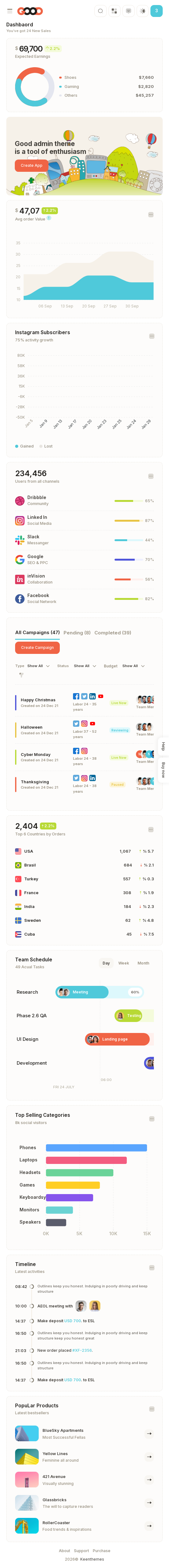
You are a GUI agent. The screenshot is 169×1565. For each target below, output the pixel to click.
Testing (134, 1015)
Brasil (30, 865)
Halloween (31, 727)
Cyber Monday (36, 754)
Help (163, 746)
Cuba (29, 934)
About (64, 1550)
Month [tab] (143, 963)
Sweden (32, 920)
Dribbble (36, 497)
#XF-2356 (82, 1350)
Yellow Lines (55, 1453)
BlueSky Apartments (62, 1430)
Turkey (31, 879)
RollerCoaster (56, 1522)
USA (28, 851)
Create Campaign (37, 647)
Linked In (37, 517)
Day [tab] (106, 963)
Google (35, 556)
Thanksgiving (35, 782)
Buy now (163, 770)
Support (81, 1550)
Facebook (38, 595)
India (29, 906)
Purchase (101, 1550)
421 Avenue (53, 1476)
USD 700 (72, 1320)
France (31, 892)
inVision (36, 576)
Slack (33, 536)
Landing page (115, 1039)
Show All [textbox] (35, 666)
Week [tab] (123, 963)
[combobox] (39, 666)
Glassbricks (54, 1499)
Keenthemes (92, 1559)
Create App (31, 165)
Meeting (80, 992)
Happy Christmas (38, 700)
